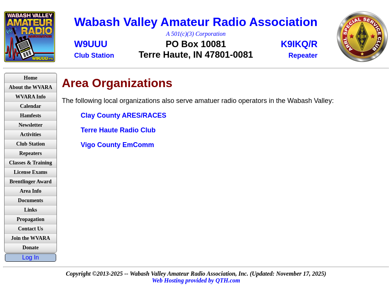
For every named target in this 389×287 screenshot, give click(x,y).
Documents (30, 200)
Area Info (30, 191)
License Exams (30, 172)
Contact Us (30, 229)
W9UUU (90, 44)
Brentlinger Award (30, 181)
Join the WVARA (30, 238)
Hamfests (30, 115)
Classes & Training (30, 163)
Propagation (30, 219)
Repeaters (30, 153)
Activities (30, 134)
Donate (31, 247)
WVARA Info (30, 97)
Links (30, 210)
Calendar (30, 106)
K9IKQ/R (299, 44)
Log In (30, 257)
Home (30, 78)
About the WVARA (30, 87)
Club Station (30, 144)
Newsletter (30, 125)
